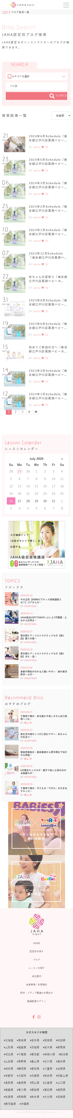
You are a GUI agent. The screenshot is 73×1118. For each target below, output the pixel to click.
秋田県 (60, 1040)
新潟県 (63, 1054)
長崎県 (21, 1097)
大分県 (47, 1097)
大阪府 (21, 1076)
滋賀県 (60, 1069)
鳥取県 (8, 1083)
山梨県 (8, 1061)
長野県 (21, 1061)
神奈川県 (49, 1054)
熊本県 (34, 1097)
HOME (36, 943)
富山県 (34, 1061)
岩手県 (34, 1040)
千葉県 (21, 1054)
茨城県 (34, 1047)
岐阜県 (8, 1069)
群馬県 (60, 1047)
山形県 (8, 1047)
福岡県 (60, 1090)
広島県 (47, 1083)
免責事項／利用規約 (36, 984)
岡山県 (34, 1083)
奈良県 (47, 1076)
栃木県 (47, 1047)
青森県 (21, 1040)
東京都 (34, 1054)
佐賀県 (8, 1097)
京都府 (8, 1076)
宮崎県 (60, 1097)
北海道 (8, 1040)
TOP (5, 12)
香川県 (21, 1090)
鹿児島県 (10, 1104)
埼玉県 (8, 1054)
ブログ (36, 959)
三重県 (47, 1069)
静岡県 (21, 1069)
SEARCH (58, 95)
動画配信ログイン (36, 1001)
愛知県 (34, 1069)
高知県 (47, 1090)
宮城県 (47, 1040)
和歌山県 (62, 1076)
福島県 (21, 1047)
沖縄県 (24, 1104)
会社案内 (36, 976)
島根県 (21, 1083)
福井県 (60, 1061)
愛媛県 (34, 1090)
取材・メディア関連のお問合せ (36, 992)
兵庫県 (34, 1076)
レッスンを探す (36, 967)
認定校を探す (37, 951)
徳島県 (8, 1090)
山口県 (60, 1083)
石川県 (47, 1061)
